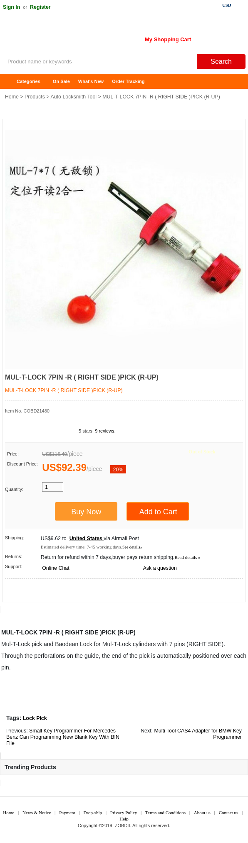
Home (10, 81)
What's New (91, 81)
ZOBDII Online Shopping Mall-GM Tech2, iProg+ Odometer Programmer (66, 37)
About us (202, 812)
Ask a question (160, 568)
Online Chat (55, 568)
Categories (28, 81)
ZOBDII (122, 825)
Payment (67, 812)
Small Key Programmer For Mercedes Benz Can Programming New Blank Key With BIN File (62, 737)
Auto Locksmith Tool (73, 97)
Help (123, 818)
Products (35, 97)
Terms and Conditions (165, 812)
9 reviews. (105, 430)
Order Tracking (128, 81)
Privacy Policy (123, 812)
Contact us (228, 812)
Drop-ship (92, 812)
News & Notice (36, 812)
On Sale (61, 81)
